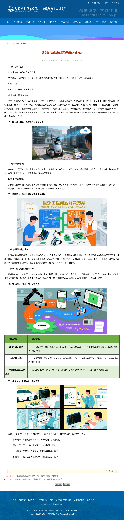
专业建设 (24, 43)
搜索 (106, 3)
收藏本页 (110, 471)
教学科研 (15, 43)
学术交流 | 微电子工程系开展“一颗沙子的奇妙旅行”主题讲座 (35, 476)
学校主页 (115, 3)
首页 (8, 43)
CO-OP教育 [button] (101, 22)
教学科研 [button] (53, 22)
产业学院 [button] (65, 22)
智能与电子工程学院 (27, 500)
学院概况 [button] (18, 22)
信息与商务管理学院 (63, 500)
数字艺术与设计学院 (45, 500)
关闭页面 (67, 484)
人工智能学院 (79, 500)
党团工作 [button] (88, 22)
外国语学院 (45, 504)
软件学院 (90, 500)
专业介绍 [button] (30, 22)
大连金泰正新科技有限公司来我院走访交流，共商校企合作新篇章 (37, 479)
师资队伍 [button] (41, 22)
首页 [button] (8, 22)
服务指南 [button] (114, 22)
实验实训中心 (58, 504)
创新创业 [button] (77, 22)
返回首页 (58, 484)
